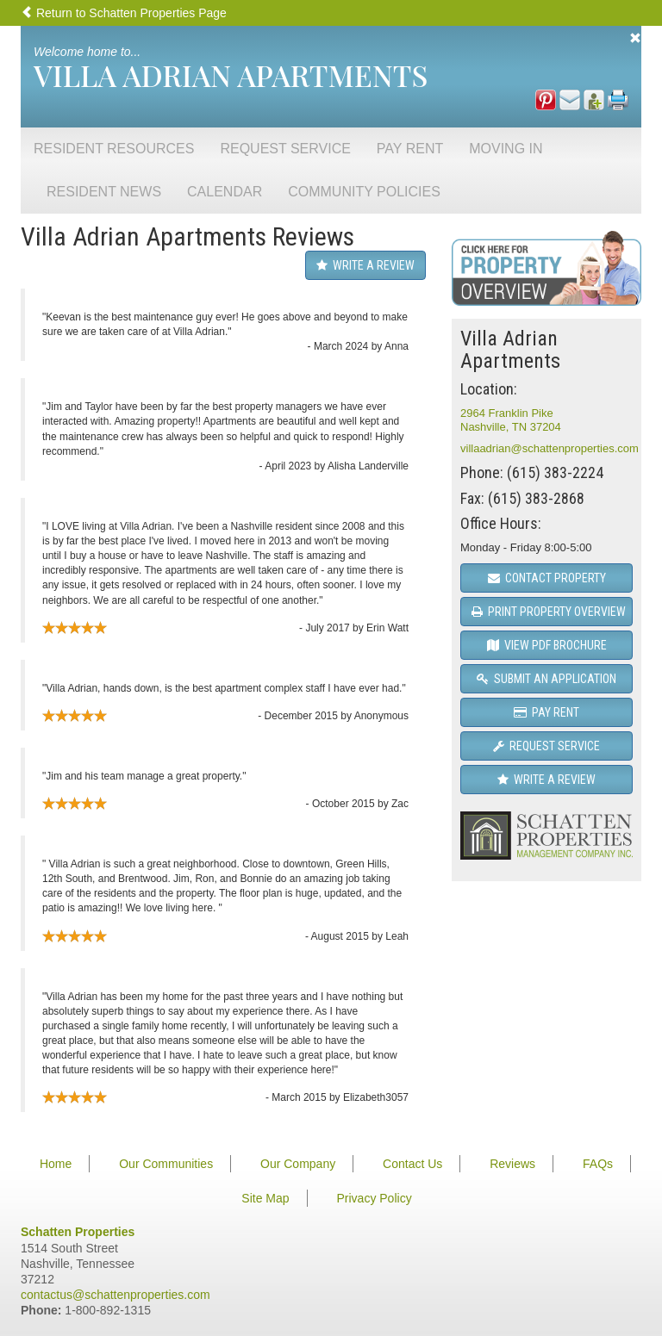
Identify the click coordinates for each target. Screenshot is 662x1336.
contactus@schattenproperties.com (115, 1295)
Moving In (505, 148)
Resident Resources (114, 148)
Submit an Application (546, 679)
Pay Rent (410, 148)
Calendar (224, 191)
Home (56, 1164)
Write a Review (365, 265)
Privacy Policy (374, 1198)
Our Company (297, 1164)
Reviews (512, 1164)
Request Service (285, 148)
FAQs (598, 1164)
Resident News (104, 191)
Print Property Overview (549, 611)
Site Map (265, 1198)
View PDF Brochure (547, 645)
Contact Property (547, 578)
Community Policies (364, 191)
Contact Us (412, 1164)
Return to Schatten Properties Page (124, 13)
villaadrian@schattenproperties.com (549, 448)
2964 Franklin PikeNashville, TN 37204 (510, 420)
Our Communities (166, 1164)
